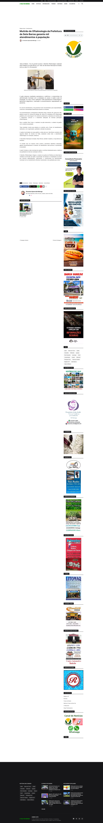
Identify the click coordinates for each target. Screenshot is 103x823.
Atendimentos (29, 28)
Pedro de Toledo (76, 359)
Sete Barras (41, 183)
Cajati (78, 350)
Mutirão (30, 183)
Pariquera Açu (29, 795)
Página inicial (22, 28)
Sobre (45, 0)
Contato (76, 0)
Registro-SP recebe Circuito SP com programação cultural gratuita (55, 795)
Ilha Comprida (67, 355)
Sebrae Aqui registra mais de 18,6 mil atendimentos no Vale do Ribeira (26, 214)
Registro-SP (67, 361)
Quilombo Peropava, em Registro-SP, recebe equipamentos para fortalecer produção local (54, 787)
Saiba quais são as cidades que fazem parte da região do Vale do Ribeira (77, 787)
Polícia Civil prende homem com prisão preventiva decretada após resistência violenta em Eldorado (77, 794)
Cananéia (66, 352)
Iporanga (74, 355)
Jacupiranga (67, 357)
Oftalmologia (35, 183)
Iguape (77, 352)
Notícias (38, 3)
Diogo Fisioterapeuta (68, 708)
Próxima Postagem (57, 240)
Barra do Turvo (71, 350)
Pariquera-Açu (67, 359)
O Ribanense (66, 705)
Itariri (79, 355)
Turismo (53, 3)
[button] (79, 3)
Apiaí (65, 350)
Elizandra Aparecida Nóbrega (34, 191)
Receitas (65, 698)
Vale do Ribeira (47, 183)
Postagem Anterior (24, 240)
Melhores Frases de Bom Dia (70, 703)
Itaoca (35, 790)
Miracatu (78, 357)
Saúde (65, 3)
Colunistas (81, 0)
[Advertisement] (51, 17)
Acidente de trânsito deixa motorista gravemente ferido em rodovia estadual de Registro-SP (77, 802)
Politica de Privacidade (51, 0)
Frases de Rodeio (67, 701)
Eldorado (72, 352)
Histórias (59, 3)
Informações (46, 3)
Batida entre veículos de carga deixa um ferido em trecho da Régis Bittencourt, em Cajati (55, 802)
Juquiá (73, 357)
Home (42, 0)
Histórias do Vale (71, 0)
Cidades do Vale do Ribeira (62, 0)
